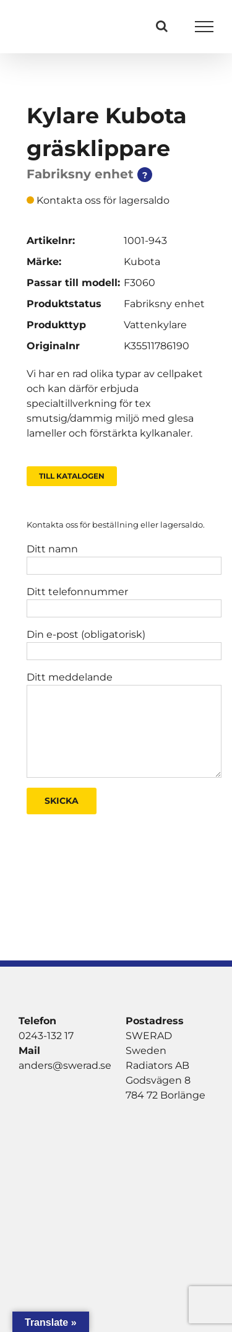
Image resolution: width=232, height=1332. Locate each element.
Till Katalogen (72, 476)
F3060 (139, 283)
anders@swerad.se (65, 1065)
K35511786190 (156, 346)
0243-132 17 (46, 1036)
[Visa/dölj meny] (204, 26)
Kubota (142, 262)
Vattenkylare (155, 325)
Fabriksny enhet (164, 304)
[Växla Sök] (162, 26)
